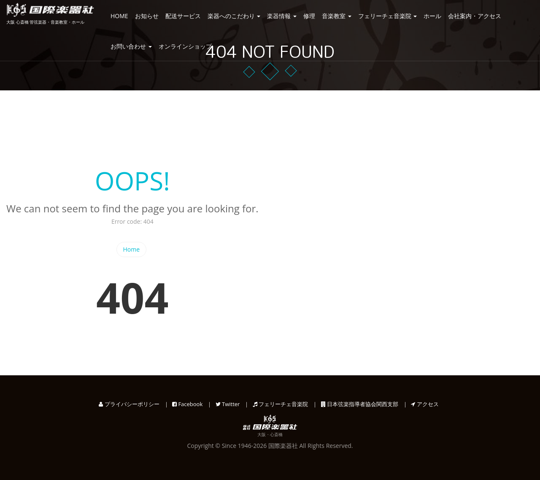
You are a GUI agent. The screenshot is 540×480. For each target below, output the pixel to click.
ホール (432, 16)
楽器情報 (282, 16)
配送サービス (183, 16)
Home (131, 249)
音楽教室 (336, 16)
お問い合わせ (131, 46)
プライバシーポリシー (129, 404)
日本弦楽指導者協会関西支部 (359, 404)
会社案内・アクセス (474, 16)
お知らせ (147, 16)
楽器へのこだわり (234, 16)
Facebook (187, 404)
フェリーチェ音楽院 (387, 16)
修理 (309, 16)
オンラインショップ (185, 46)
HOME (119, 16)
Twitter (228, 404)
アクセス (424, 404)
